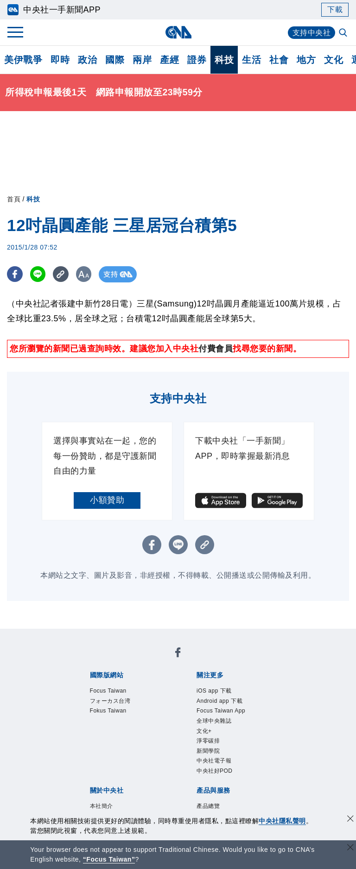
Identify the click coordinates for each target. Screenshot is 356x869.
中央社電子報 (214, 760)
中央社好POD (215, 771)
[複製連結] (62, 274)
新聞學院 (208, 751)
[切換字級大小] (86, 274)
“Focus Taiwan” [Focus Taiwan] (109, 859)
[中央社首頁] (178, 32)
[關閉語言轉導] (350, 848)
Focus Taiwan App (221, 710)
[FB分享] (15, 274)
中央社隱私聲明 (282, 821)
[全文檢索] (344, 33)
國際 (114, 60)
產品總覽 (208, 806)
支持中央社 (311, 33)
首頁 (13, 199)
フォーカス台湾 (110, 701)
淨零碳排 (208, 741)
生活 (251, 60)
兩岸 (142, 60)
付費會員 (215, 348)
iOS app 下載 (214, 691)
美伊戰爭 (23, 60)
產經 (169, 60)
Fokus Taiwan (108, 710)
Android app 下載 (219, 701)
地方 (306, 60)
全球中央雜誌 (214, 721)
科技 (224, 60)
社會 (278, 60)
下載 (335, 9)
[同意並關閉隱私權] (350, 820)
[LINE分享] (39, 274)
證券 (196, 60)
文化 (333, 60)
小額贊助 (107, 500)
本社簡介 (101, 806)
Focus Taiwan (108, 691)
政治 (87, 60)
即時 (60, 60)
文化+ (204, 731)
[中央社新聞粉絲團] (178, 654)
